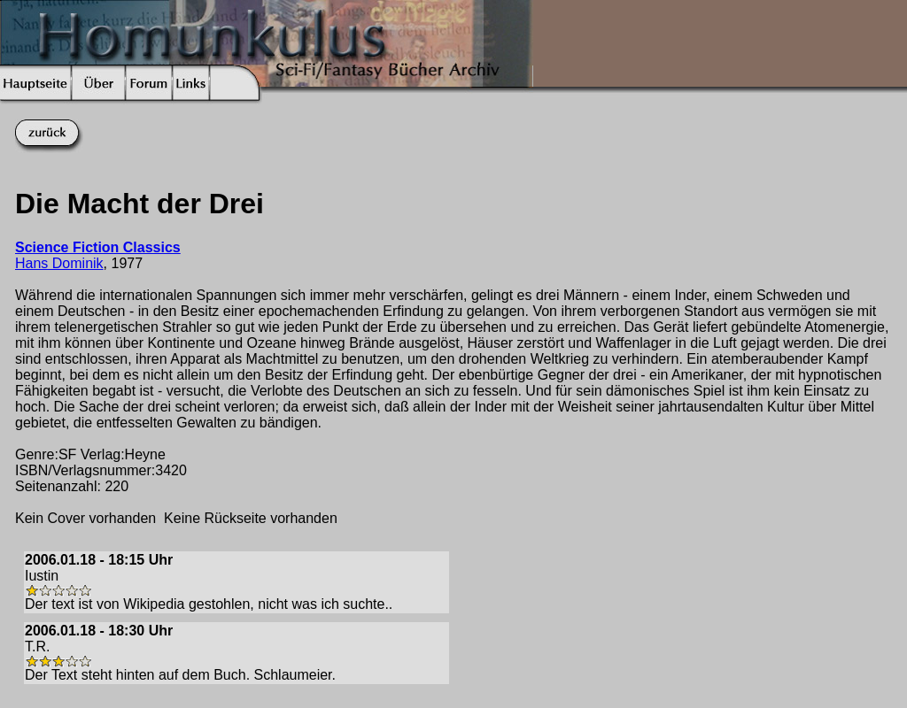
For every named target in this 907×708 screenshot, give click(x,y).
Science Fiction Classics (98, 247)
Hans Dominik (59, 263)
